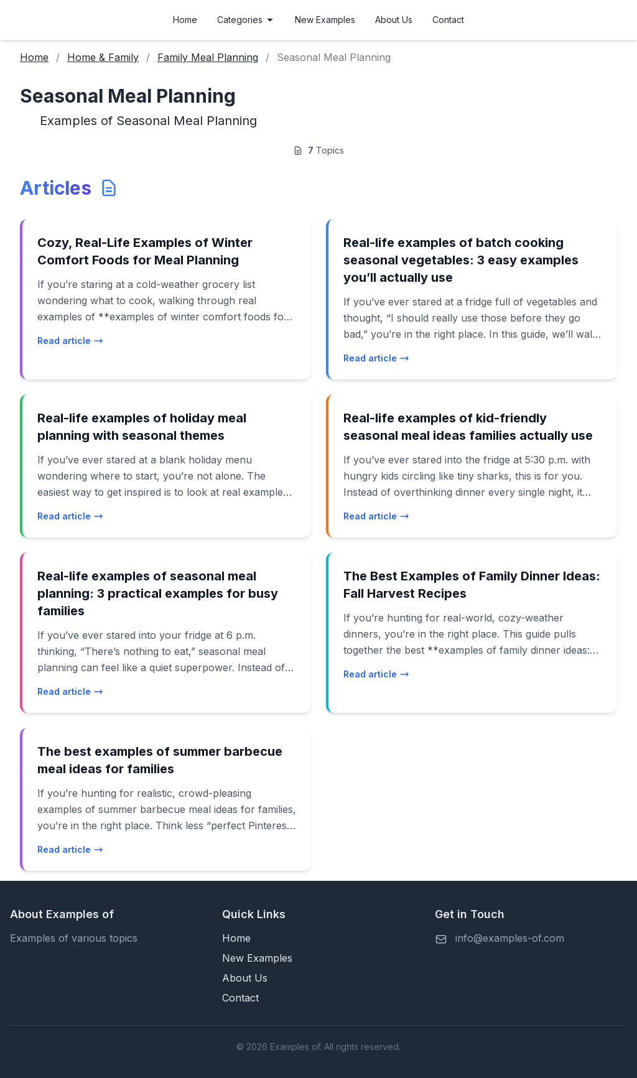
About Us (393, 19)
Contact (448, 19)
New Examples (325, 19)
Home (185, 19)
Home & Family (103, 57)
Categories (246, 19)
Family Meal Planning (207, 57)
